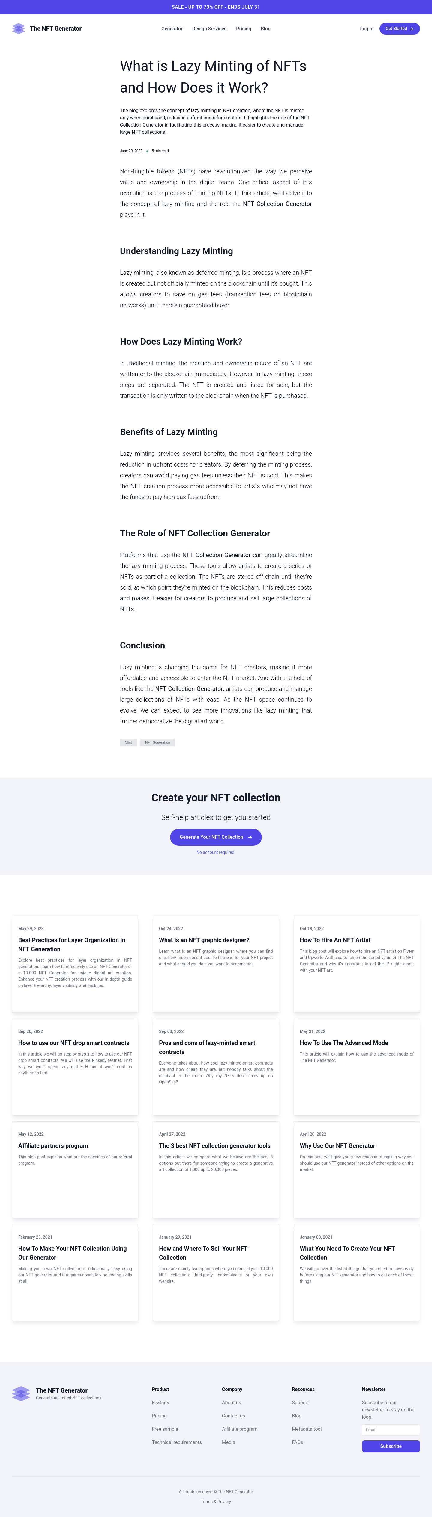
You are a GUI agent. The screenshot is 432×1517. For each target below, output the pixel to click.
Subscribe (391, 1446)
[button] (367, 28)
